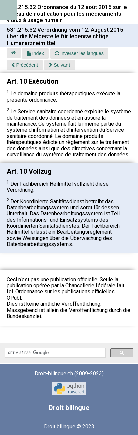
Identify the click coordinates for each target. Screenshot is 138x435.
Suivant (59, 65)
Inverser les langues (79, 53)
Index (35, 53)
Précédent (24, 65)
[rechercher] (54, 353)
